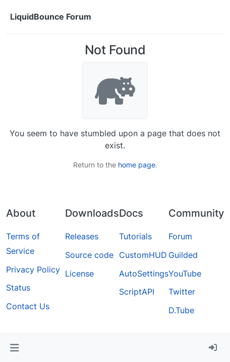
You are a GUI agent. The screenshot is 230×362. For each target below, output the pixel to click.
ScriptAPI (136, 292)
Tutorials (135, 236)
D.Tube (181, 310)
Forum (180, 236)
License (79, 273)
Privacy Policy (33, 269)
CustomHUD (143, 255)
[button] (14, 348)
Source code (89, 255)
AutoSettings (143, 273)
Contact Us (27, 306)
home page (136, 164)
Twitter (181, 292)
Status (18, 288)
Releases (81, 236)
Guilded (183, 255)
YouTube (184, 273)
